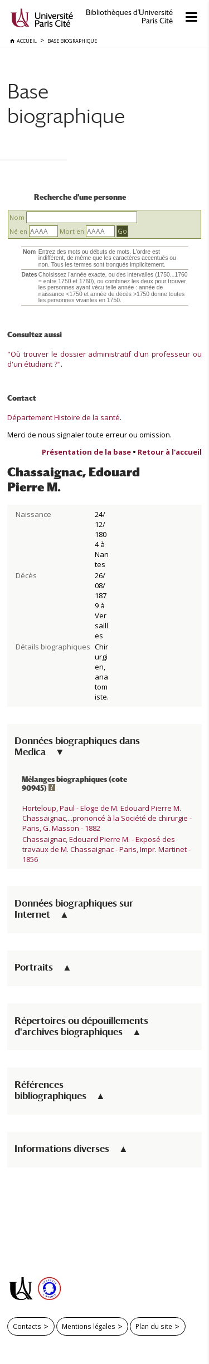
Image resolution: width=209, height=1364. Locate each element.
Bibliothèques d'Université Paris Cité (129, 16)
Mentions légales (88, 1326)
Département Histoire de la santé (63, 417)
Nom (17, 217)
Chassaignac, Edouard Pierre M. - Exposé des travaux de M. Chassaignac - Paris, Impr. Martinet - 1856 (106, 849)
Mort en (72, 231)
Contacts (27, 1326)
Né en (18, 231)
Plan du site (153, 1326)
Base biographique (66, 103)
